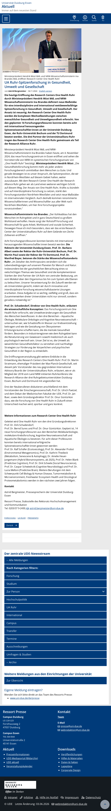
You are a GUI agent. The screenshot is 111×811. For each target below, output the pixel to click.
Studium (12, 583)
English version (45, 91)
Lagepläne (66, 766)
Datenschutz (91, 797)
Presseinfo (33, 518)
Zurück (9, 525)
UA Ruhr (22, 518)
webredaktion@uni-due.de (75, 730)
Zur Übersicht (15, 680)
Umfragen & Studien (19, 654)
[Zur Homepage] (55, 3)
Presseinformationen (17, 754)
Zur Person (13, 591)
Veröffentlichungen (71, 754)
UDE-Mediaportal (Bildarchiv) (22, 758)
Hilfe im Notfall (47, 797)
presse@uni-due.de (71, 726)
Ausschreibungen (17, 646)
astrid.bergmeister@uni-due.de (47, 508)
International (14, 615)
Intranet (10, 797)
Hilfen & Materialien (72, 758)
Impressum (70, 797)
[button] (85, 18)
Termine (12, 638)
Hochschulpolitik (17, 599)
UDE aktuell (12, 762)
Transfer (12, 631)
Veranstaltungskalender (19, 766)
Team (61, 717)
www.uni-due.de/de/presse (24, 698)
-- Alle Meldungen (17, 560)
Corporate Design (71, 770)
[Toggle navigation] (6, 19)
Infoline (26, 797)
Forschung (10, 518)
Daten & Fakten (69, 762)
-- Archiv (11, 662)
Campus (11, 623)
